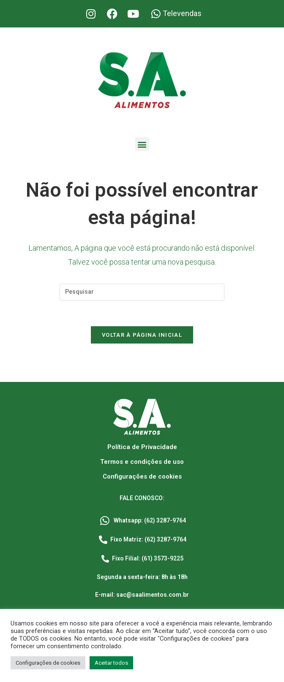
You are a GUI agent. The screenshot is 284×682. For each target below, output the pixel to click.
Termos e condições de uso (142, 461)
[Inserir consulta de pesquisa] (142, 292)
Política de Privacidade (142, 447)
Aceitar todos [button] (111, 663)
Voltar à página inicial (142, 335)
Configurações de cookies (142, 476)
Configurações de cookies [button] (48, 663)
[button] (142, 144)
